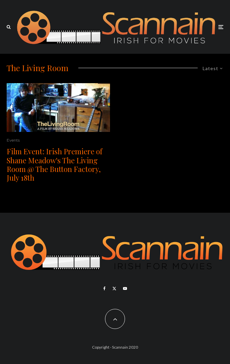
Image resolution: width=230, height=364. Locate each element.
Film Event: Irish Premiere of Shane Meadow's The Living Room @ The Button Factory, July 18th (54, 164)
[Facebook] (104, 288)
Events (13, 140)
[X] (114, 288)
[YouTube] (125, 288)
